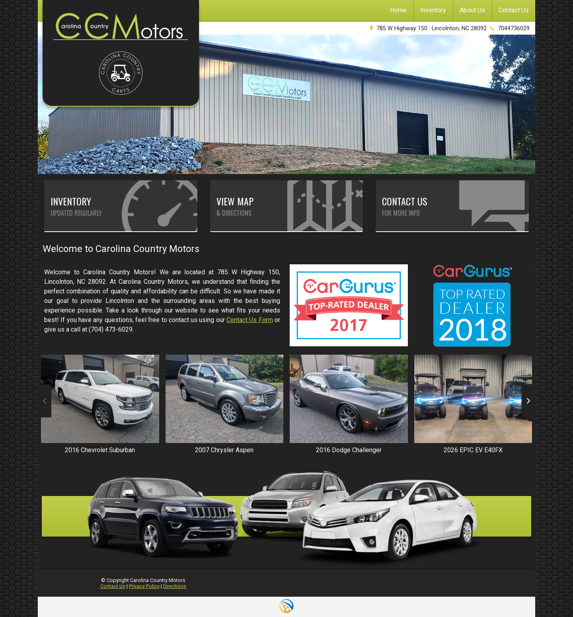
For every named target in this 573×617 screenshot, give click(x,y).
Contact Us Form (249, 320)
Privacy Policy (144, 586)
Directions (174, 586)
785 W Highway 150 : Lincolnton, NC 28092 (431, 28)
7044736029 (514, 28)
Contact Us (112, 586)
